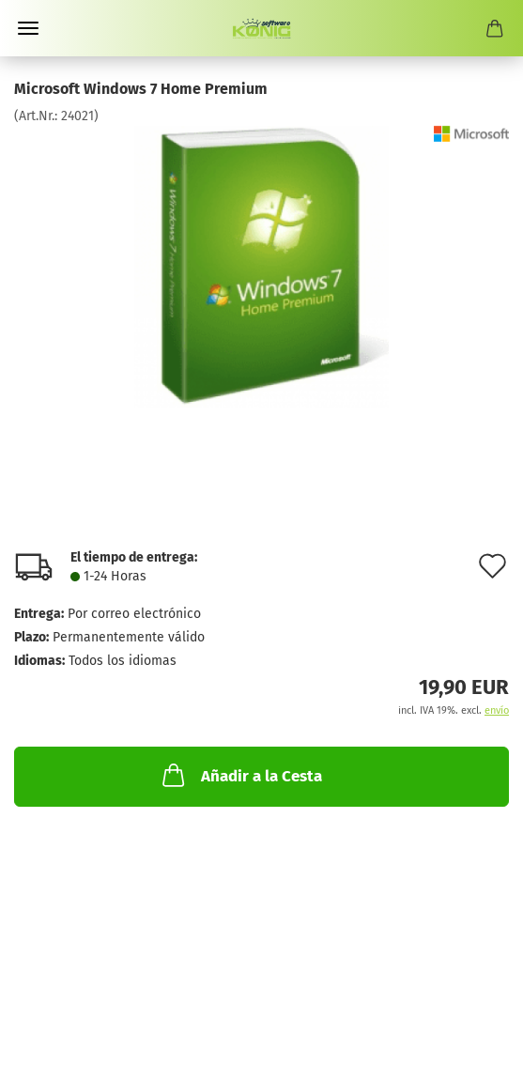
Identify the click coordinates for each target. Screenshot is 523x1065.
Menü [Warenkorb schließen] (28, 28)
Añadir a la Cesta (240, 775)
